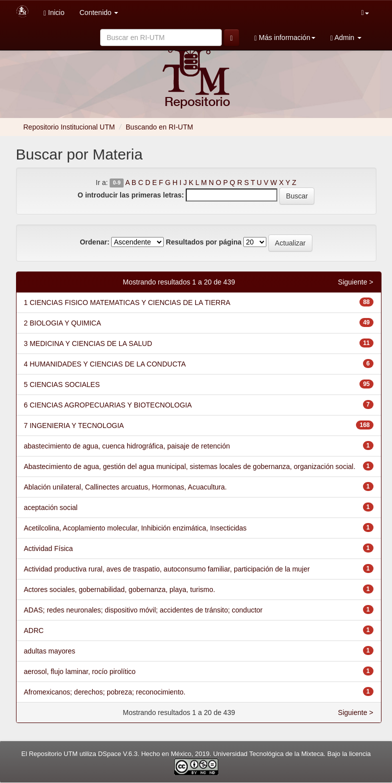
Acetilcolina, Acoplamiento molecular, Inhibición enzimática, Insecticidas (135, 528)
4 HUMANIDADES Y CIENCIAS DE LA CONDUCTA (105, 364)
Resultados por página (203, 242)
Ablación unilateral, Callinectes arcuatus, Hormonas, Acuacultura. (125, 487)
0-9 (117, 183)
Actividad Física (48, 548)
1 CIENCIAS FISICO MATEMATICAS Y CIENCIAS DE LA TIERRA (127, 302)
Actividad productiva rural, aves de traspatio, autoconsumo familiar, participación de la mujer (167, 569)
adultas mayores (50, 651)
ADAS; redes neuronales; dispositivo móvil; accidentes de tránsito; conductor (143, 610)
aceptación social (51, 508)
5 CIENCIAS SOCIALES (62, 384)
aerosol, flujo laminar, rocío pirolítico (80, 672)
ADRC (34, 630)
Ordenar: (94, 242)
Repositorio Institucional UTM (69, 127)
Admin (345, 38)
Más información (284, 38)
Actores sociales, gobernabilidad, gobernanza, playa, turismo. (119, 590)
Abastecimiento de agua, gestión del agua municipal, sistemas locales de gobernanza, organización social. (189, 466)
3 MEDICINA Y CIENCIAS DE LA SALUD (88, 344)
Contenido (99, 12)
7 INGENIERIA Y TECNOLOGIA (74, 426)
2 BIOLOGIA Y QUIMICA (62, 323)
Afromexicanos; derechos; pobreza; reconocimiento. (105, 692)
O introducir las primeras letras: (131, 195)
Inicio (54, 12)
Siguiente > (355, 282)
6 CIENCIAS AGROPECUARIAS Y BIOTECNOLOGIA (108, 405)
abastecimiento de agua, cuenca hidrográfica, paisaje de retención (127, 446)
